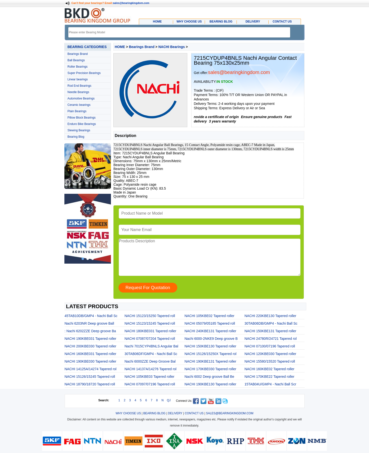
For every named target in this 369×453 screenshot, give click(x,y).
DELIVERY (175, 413)
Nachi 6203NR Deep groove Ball (89, 323)
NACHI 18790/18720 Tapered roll (90, 384)
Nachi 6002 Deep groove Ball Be (209, 377)
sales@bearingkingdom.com (131, 2)
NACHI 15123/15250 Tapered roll (150, 316)
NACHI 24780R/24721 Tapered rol (271, 339)
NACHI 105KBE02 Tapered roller (210, 316)
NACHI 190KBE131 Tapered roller (210, 361)
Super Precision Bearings (84, 73)
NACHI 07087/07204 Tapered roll (150, 339)
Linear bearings (78, 79)
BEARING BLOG (154, 413)
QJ (169, 400)
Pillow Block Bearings (82, 117)
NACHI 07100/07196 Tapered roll (270, 346)
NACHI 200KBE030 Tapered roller (90, 346)
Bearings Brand (78, 54)
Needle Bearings (78, 92)
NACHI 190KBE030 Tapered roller (90, 361)
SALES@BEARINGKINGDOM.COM (229, 413)
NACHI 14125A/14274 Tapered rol (91, 369)
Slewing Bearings (79, 130)
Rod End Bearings (79, 85)
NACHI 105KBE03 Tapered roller (150, 377)
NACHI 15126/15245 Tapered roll (90, 377)
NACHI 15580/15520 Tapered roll (270, 361)
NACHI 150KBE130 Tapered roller (210, 346)
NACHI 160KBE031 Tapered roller (90, 354)
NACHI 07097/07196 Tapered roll (150, 384)
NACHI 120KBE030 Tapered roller (270, 354)
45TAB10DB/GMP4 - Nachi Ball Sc (91, 316)
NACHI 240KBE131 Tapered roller (210, 331)
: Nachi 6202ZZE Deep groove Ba (90, 331)
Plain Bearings (77, 111)
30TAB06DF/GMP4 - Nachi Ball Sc (151, 354)
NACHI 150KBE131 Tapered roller (270, 331)
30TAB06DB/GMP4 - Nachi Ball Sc (271, 323)
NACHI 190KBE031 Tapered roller (90, 339)
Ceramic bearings (79, 105)
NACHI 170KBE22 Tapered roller (270, 377)
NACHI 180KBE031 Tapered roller (150, 331)
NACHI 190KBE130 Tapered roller (210, 384)
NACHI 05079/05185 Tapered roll (210, 323)
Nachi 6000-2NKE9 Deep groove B (211, 339)
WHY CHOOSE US (128, 413)
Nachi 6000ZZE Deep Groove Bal (150, 361)
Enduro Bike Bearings (82, 124)
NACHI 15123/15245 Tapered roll (150, 323)
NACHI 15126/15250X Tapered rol (211, 354)
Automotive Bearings (81, 98)
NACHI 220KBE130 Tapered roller (270, 316)
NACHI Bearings (171, 47)
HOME (120, 47)
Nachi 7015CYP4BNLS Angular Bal (151, 346)
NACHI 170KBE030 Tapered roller (210, 369)
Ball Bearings (76, 60)
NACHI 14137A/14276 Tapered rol (151, 369)
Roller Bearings (78, 66)
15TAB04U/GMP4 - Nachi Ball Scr (270, 384)
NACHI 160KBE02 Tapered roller (270, 369)
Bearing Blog (76, 136)
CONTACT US (194, 413)
